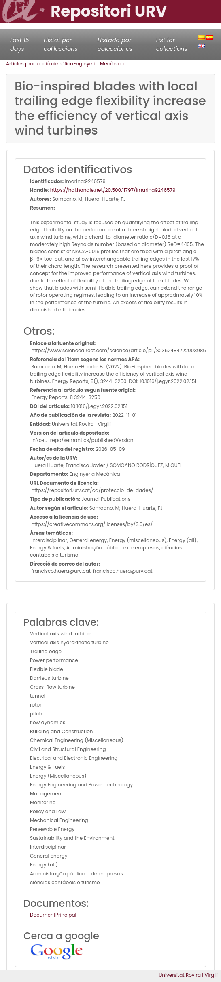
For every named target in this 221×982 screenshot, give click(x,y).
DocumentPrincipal (53, 914)
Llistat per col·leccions (61, 44)
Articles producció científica (39, 63)
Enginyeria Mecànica (98, 63)
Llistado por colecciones (115, 44)
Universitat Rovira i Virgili (188, 974)
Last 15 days (19, 44)
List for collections (171, 44)
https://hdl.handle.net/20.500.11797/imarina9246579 (113, 190)
